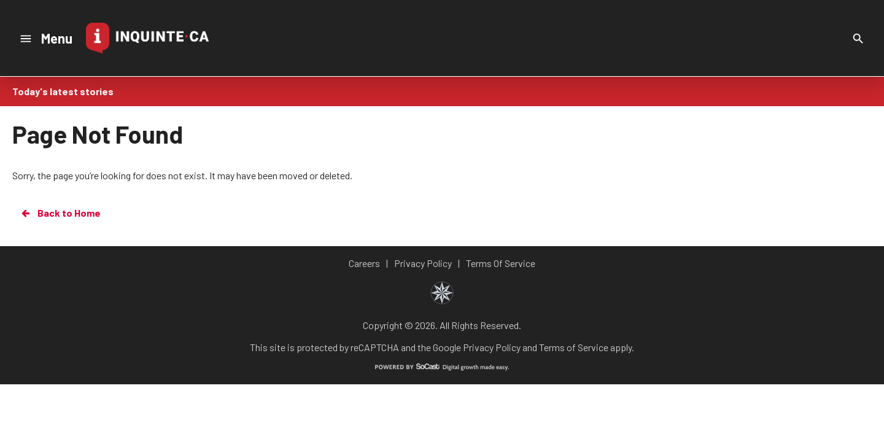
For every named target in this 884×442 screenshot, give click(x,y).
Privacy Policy (492, 347)
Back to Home (60, 213)
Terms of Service (573, 347)
